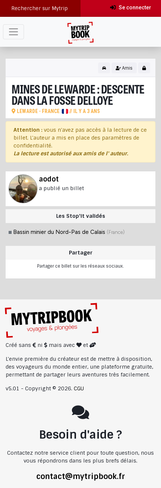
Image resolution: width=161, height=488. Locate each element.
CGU (79, 388)
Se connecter (130, 7)
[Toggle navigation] (13, 31)
